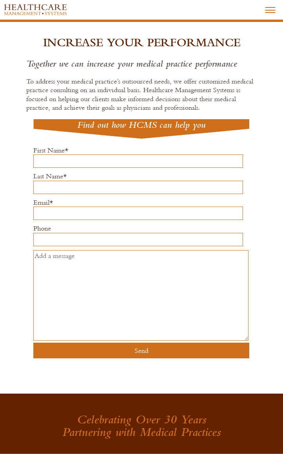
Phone (137, 237)
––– (270, 9)
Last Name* (137, 185)
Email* (137, 211)
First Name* (137, 159)
